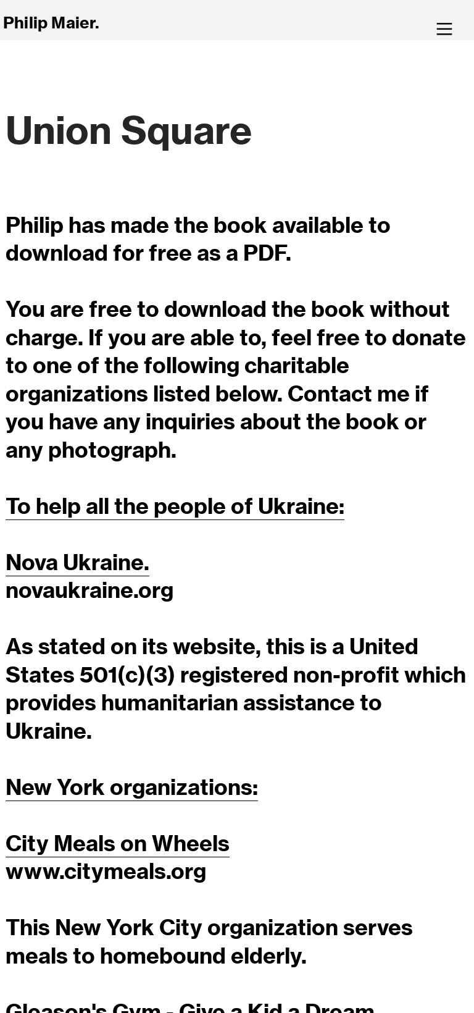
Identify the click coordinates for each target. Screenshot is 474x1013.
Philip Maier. (51, 22)
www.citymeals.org (106, 871)
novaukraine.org (89, 589)
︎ (444, 29)
